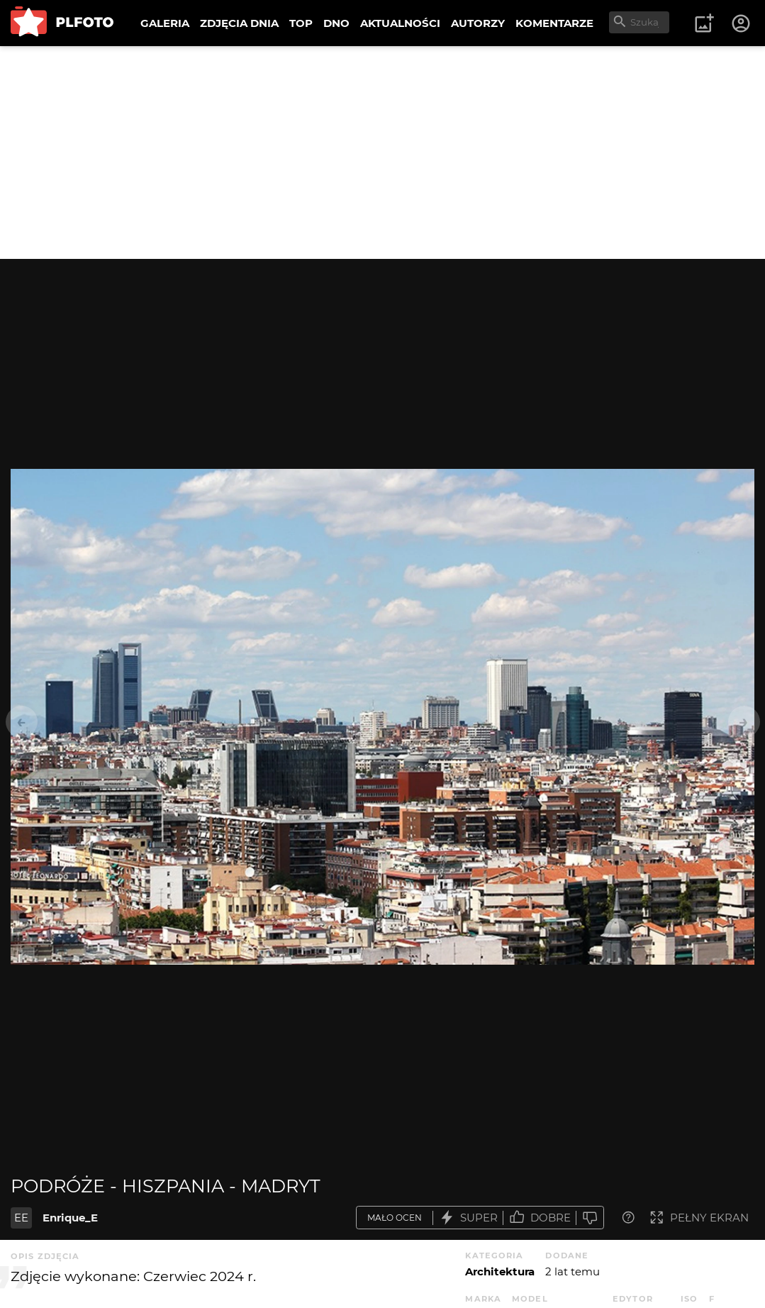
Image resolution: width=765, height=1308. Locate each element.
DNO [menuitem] (336, 23)
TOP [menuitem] (301, 23)
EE (21, 1217)
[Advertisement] (382, 152)
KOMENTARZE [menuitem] (554, 23)
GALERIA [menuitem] (164, 23)
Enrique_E (70, 1217)
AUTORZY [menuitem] (478, 23)
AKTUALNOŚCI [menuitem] (400, 23)
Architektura (500, 1271)
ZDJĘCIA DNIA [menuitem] (239, 23)
